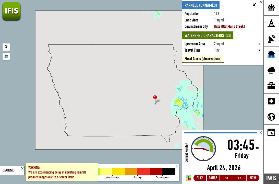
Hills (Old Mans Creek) (229, 26)
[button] (157, 100)
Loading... (222, 157)
